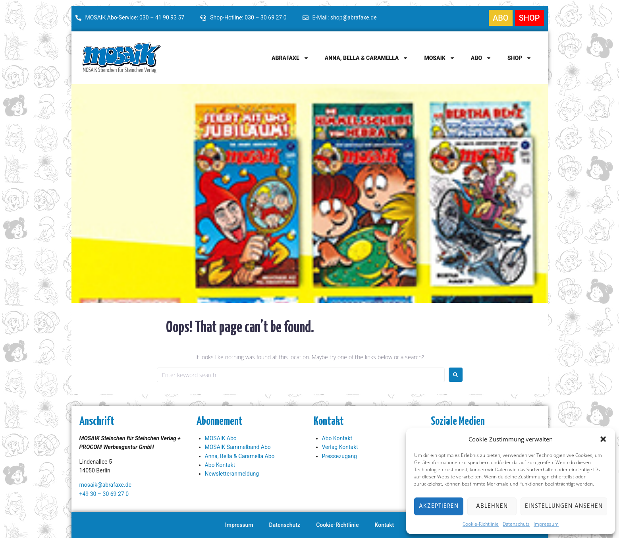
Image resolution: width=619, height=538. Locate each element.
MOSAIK (439, 58)
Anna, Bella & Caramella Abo (240, 456)
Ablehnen (492, 506)
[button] (603, 439)
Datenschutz (516, 524)
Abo (481, 58)
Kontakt (384, 525)
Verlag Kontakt (340, 447)
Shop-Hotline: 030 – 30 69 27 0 (248, 17)
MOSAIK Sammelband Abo (238, 447)
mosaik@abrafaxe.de (105, 485)
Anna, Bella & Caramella (367, 58)
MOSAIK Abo (221, 438)
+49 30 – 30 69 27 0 (104, 494)
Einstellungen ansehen (564, 506)
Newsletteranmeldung (232, 473)
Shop (519, 58)
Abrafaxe (290, 58)
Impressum (546, 524)
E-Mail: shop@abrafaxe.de (344, 17)
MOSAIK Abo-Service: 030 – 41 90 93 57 (135, 17)
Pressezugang (339, 456)
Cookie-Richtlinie (481, 524)
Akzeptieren (439, 506)
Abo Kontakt (220, 465)
